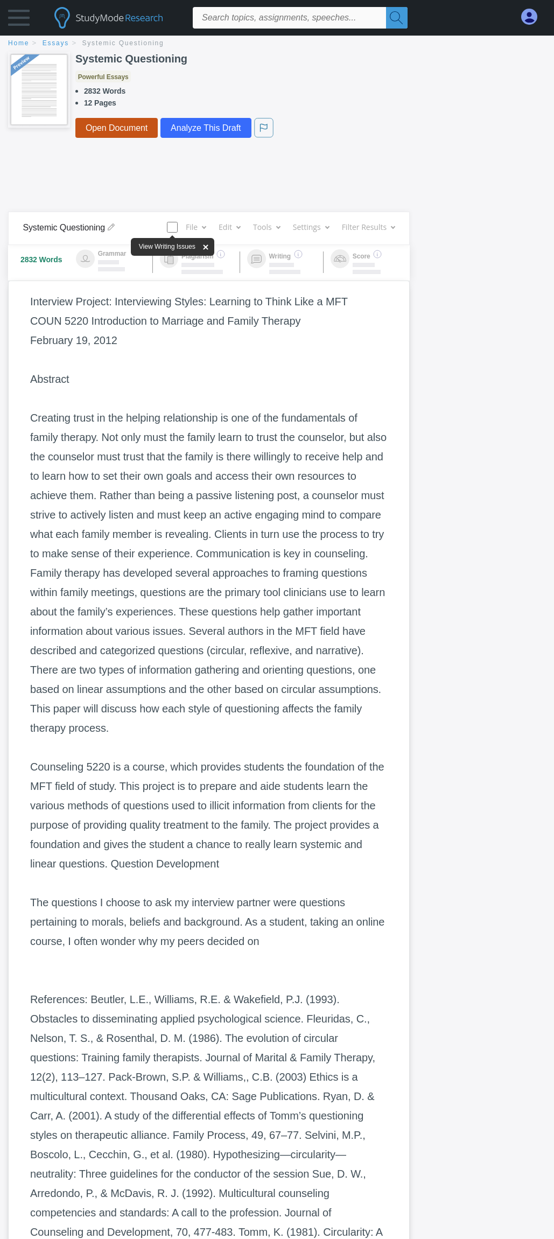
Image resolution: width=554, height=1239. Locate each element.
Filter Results (368, 227)
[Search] (397, 18)
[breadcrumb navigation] (277, 44)
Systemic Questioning (123, 43)
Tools (266, 227)
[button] (19, 20)
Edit (229, 227)
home (18, 43)
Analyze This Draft (206, 127)
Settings (311, 227)
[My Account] (533, 17)
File (196, 227)
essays (56, 43)
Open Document (117, 127)
